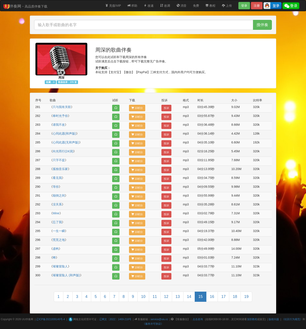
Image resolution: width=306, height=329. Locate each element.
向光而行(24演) (63, 151)
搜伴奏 (262, 25)
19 (246, 296)
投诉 (166, 108)
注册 (257, 5)
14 (189, 296)
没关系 (57, 204)
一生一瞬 (59, 231)
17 (223, 296)
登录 (244, 5)
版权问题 (274, 319)
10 (143, 296)
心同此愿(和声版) (64, 133)
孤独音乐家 (60, 169)
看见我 (57, 178)
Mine (56, 213)
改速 (149, 5)
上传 (227, 5)
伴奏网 (29, 319)
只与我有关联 (62, 107)
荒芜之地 (59, 240)
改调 (165, 5)
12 (166, 296)
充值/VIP (113, 5)
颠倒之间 (59, 195)
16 (212, 296)
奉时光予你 (60, 116)
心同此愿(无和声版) (66, 142)
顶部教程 (252, 319)
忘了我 (57, 222)
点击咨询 (198, 319)
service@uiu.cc (159, 319)
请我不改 (59, 124)
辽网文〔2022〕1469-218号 (115, 319)
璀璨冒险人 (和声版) (66, 275)
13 (177, 296)
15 (200, 296)
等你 (56, 186)
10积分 (137, 108)
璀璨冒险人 (60, 266)
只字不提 (59, 160)
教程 (210, 5)
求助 (132, 5)
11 (155, 296)
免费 (196, 5)
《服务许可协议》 (153, 323)
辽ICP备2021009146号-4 (50, 319)
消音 (181, 5)
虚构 (56, 248)
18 (235, 296)
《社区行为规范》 (292, 319)
